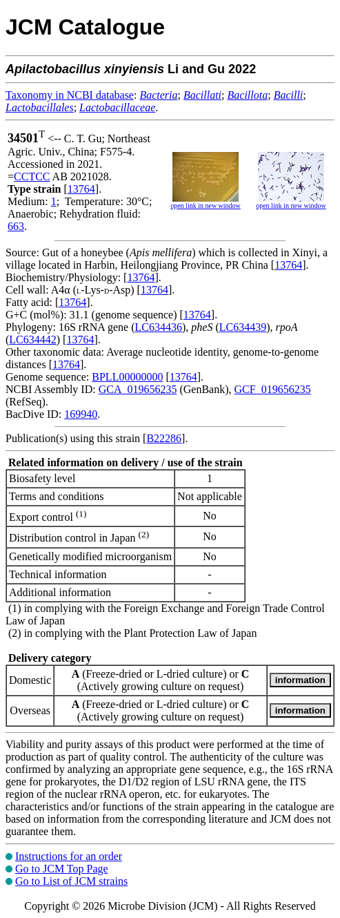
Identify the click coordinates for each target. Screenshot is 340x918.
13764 (81, 189)
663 (16, 226)
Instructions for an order (68, 856)
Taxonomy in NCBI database (70, 95)
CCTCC (32, 176)
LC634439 (242, 327)
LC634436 (158, 327)
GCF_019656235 (272, 389)
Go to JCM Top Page (61, 868)
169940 (80, 414)
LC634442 (32, 339)
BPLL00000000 (127, 377)
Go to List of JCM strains (71, 881)
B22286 (163, 438)
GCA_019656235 (138, 389)
